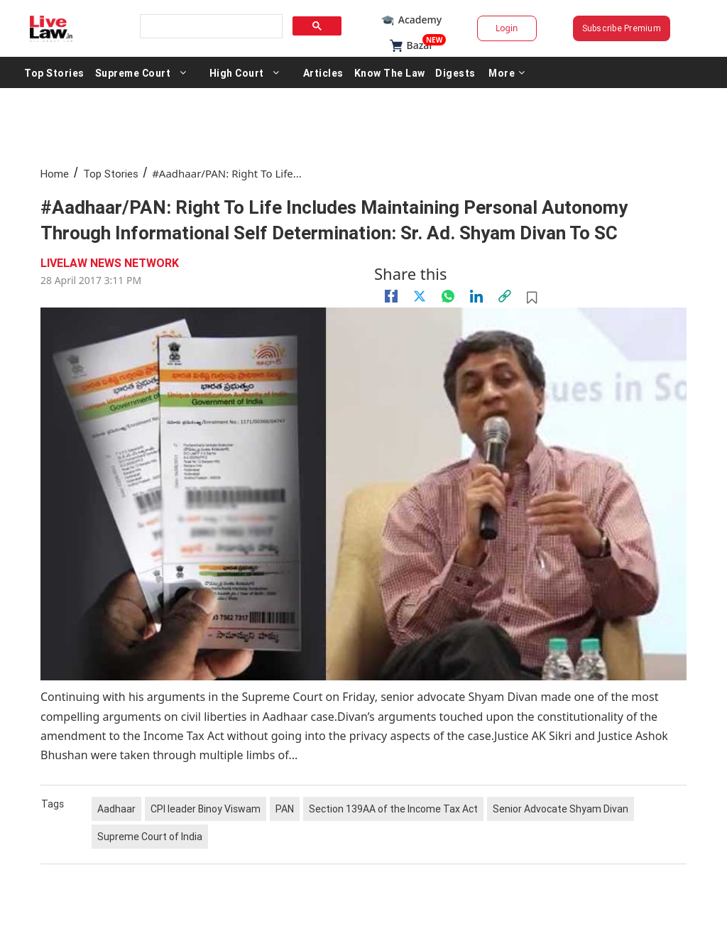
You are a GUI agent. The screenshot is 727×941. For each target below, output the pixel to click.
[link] (504, 296)
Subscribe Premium (621, 28)
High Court (236, 72)
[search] (210, 26)
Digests (455, 72)
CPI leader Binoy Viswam (206, 809)
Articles (323, 72)
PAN (284, 809)
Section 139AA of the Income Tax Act (393, 809)
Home (54, 173)
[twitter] (419, 296)
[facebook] (391, 296)
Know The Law (389, 72)
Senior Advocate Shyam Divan (560, 809)
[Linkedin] (476, 296)
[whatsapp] (448, 296)
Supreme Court (133, 72)
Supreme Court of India (149, 836)
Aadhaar (116, 809)
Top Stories (54, 72)
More (506, 72)
